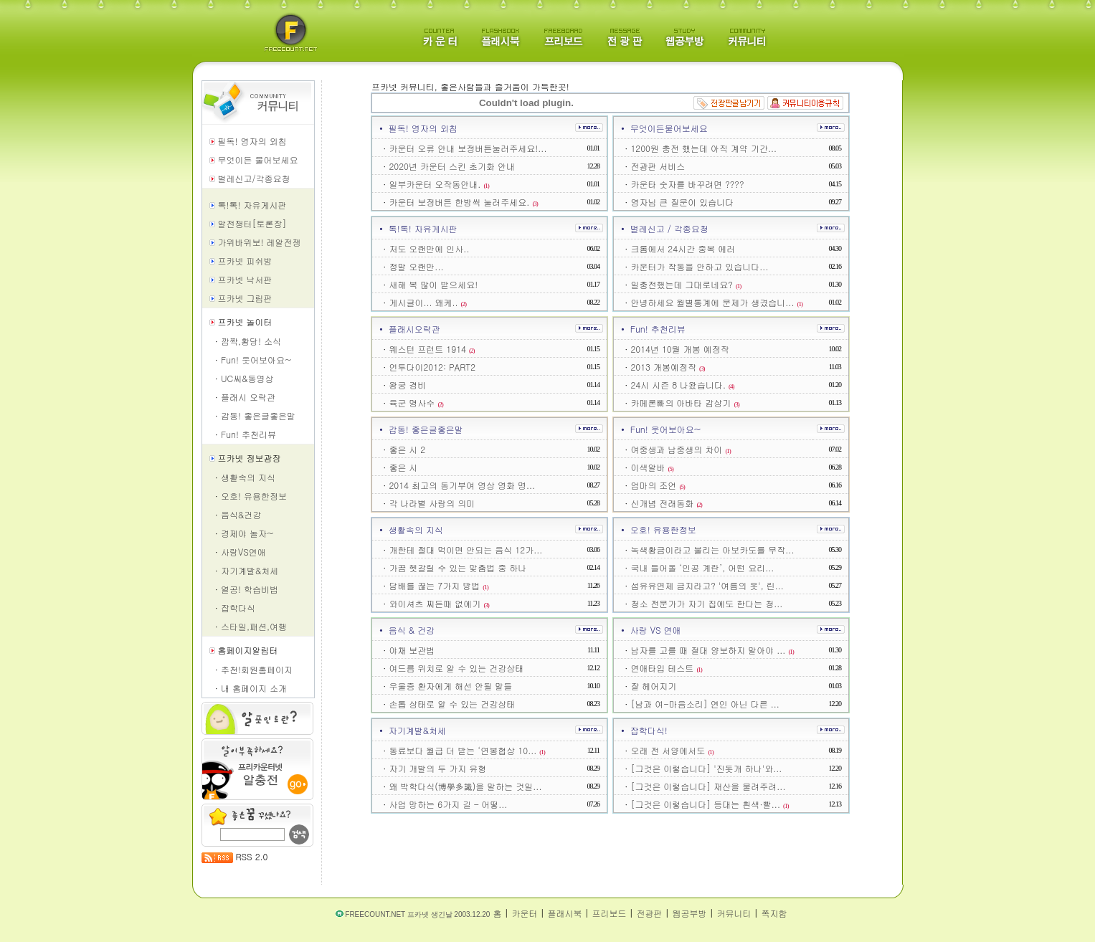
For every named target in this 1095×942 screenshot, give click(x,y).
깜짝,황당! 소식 (251, 341)
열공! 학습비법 (249, 589)
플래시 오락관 (248, 397)
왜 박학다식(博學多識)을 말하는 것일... (465, 786)
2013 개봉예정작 (667, 367)
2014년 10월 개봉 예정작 (679, 349)
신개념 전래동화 (666, 503)
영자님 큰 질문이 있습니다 (682, 202)
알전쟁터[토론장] (252, 223)
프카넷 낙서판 (245, 279)
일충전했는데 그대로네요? (685, 284)
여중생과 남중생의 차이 (680, 449)
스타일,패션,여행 (254, 626)
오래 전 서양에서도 (672, 750)
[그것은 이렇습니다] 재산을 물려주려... (707, 786)
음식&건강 (241, 514)
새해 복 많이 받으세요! (433, 284)
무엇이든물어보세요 (669, 128)
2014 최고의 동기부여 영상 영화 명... (462, 485)
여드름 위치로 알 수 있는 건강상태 (456, 668)
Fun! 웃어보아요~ (256, 359)
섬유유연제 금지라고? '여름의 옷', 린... (706, 585)
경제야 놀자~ (247, 533)
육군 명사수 (416, 402)
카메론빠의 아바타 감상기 (684, 402)
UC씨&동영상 (247, 378)
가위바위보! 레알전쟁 (259, 242)
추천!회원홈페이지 (257, 669)
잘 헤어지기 (653, 686)
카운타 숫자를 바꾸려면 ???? (687, 184)
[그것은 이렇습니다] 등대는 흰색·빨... (709, 804)
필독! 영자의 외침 (252, 141)
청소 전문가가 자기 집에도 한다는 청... (706, 603)
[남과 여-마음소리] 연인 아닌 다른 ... (704, 704)
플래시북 (564, 913)
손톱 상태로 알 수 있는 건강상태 (452, 704)
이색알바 (651, 467)
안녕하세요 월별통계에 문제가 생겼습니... (716, 302)
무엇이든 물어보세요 (258, 159)
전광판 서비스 (657, 166)
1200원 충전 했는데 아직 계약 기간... (703, 148)
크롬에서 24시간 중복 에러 (682, 248)
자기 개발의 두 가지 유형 (437, 768)
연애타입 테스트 (666, 668)
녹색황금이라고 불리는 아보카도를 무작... (712, 549)
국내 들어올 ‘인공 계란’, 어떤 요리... (702, 567)
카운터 (524, 913)
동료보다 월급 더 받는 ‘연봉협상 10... (466, 750)
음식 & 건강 (412, 630)
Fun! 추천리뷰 (248, 434)
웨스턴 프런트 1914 (431, 349)
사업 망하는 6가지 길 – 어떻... (448, 804)
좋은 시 (403, 467)
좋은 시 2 (407, 449)
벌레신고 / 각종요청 (669, 228)
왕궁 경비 (407, 385)
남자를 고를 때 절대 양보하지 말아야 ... (712, 650)
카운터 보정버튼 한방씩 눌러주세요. (463, 202)
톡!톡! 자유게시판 (252, 205)
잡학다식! (649, 730)
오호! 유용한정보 (254, 496)
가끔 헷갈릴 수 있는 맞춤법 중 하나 (457, 567)
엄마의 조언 (657, 485)
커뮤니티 (733, 913)
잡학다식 (238, 607)
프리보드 (609, 913)
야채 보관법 (412, 650)
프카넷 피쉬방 (245, 260)
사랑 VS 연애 (655, 630)
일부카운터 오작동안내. (439, 184)
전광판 (649, 913)
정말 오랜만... (416, 266)
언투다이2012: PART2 (432, 367)
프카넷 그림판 (245, 298)
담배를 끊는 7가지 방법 (438, 585)
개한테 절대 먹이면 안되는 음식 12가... (465, 549)
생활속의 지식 (248, 477)
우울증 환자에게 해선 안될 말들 (450, 686)
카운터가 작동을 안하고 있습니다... (699, 266)
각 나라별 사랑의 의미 (432, 503)
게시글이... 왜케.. (427, 302)
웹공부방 (689, 913)
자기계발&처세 (249, 570)
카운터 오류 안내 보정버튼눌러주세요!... (467, 148)
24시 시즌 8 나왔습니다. (682, 385)
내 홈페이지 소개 (254, 688)
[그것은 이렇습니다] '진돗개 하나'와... (706, 768)
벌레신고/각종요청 (254, 178)
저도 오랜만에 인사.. (429, 248)
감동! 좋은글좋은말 (258, 415)
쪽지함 (774, 913)
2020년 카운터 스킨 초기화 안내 (452, 166)
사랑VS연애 (243, 552)
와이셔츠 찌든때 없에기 (439, 603)
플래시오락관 (414, 329)
